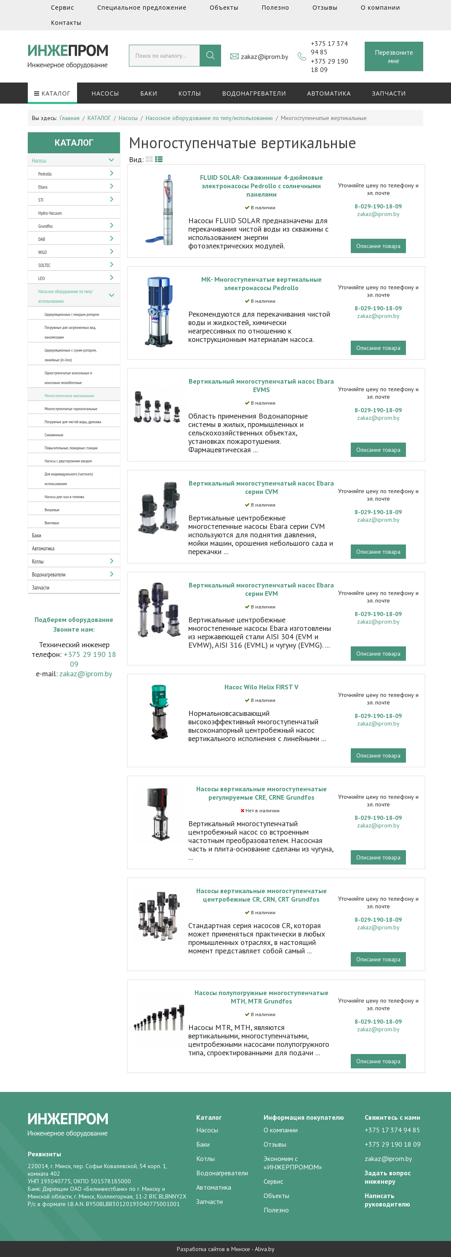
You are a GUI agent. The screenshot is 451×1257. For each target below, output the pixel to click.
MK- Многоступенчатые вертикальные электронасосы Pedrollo (261, 283)
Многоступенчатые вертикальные (69, 395)
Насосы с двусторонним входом (68, 461)
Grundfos (45, 226)
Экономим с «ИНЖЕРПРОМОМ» (293, 1162)
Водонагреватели (254, 93)
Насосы (106, 93)
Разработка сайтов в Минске (213, 1249)
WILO (42, 252)
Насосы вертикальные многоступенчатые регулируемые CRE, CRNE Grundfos (261, 793)
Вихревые (52, 509)
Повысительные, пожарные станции (71, 448)
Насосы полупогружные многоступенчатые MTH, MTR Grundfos (261, 996)
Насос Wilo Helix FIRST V (261, 687)
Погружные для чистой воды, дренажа (73, 421)
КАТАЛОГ (52, 93)
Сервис (62, 7)
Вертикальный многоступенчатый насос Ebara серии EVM (261, 589)
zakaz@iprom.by (264, 56)
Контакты (66, 23)
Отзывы (325, 7)
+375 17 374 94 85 (392, 1130)
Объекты (224, 7)
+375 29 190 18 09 (393, 1144)
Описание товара (378, 246)
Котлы (190, 93)
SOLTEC (44, 265)
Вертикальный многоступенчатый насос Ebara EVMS (261, 385)
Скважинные (54, 435)
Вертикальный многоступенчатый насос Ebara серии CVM (261, 487)
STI (40, 200)
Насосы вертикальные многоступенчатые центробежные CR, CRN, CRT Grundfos (261, 894)
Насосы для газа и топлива (64, 496)
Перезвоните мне (394, 56)
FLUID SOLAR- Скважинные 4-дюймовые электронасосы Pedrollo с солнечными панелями (261, 185)
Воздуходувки (60, 115)
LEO (41, 278)
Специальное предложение (142, 7)
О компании (380, 7)
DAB (41, 239)
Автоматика (329, 93)
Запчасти (389, 93)
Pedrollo (45, 174)
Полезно (275, 7)
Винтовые (52, 523)
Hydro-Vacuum (49, 213)
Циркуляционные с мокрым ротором (72, 314)
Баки (148, 93)
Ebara (42, 187)
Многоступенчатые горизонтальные (71, 408)
